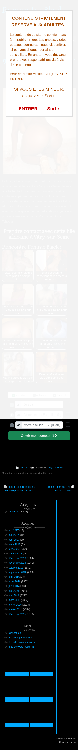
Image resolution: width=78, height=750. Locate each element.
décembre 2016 (17, 558)
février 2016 (15, 604)
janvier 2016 (15, 609)
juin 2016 (14, 586)
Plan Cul (24, 467)
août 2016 (14, 576)
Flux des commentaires (22, 642)
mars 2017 (14, 544)
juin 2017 (14, 530)
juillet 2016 (14, 581)
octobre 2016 (16, 567)
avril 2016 (14, 595)
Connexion (15, 633)
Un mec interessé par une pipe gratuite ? (60, 488)
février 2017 (15, 549)
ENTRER (28, 108)
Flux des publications (20, 637)
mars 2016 (14, 600)
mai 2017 (14, 535)
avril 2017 (14, 539)
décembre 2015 (17, 614)
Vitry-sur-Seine (55, 467)
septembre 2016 (18, 572)
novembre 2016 (17, 562)
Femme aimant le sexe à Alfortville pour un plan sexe (19, 488)
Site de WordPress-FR (21, 646)
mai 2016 (14, 590)
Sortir (53, 108)
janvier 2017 (15, 553)
